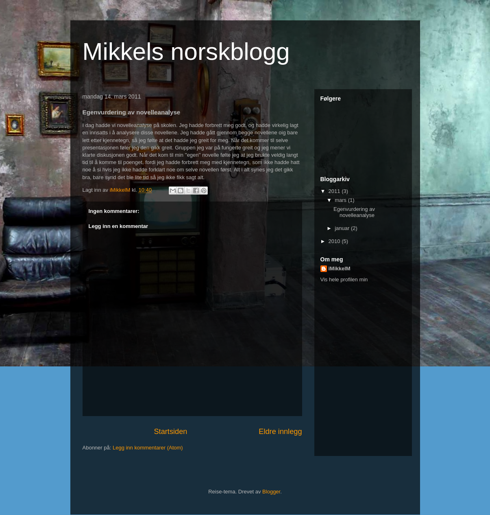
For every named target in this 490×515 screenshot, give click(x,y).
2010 (335, 241)
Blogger (271, 492)
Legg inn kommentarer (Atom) (148, 448)
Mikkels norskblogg (186, 51)
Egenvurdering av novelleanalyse (354, 212)
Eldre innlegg (280, 431)
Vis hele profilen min (344, 279)
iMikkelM (340, 268)
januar (343, 228)
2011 (335, 191)
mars (341, 200)
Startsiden (170, 431)
